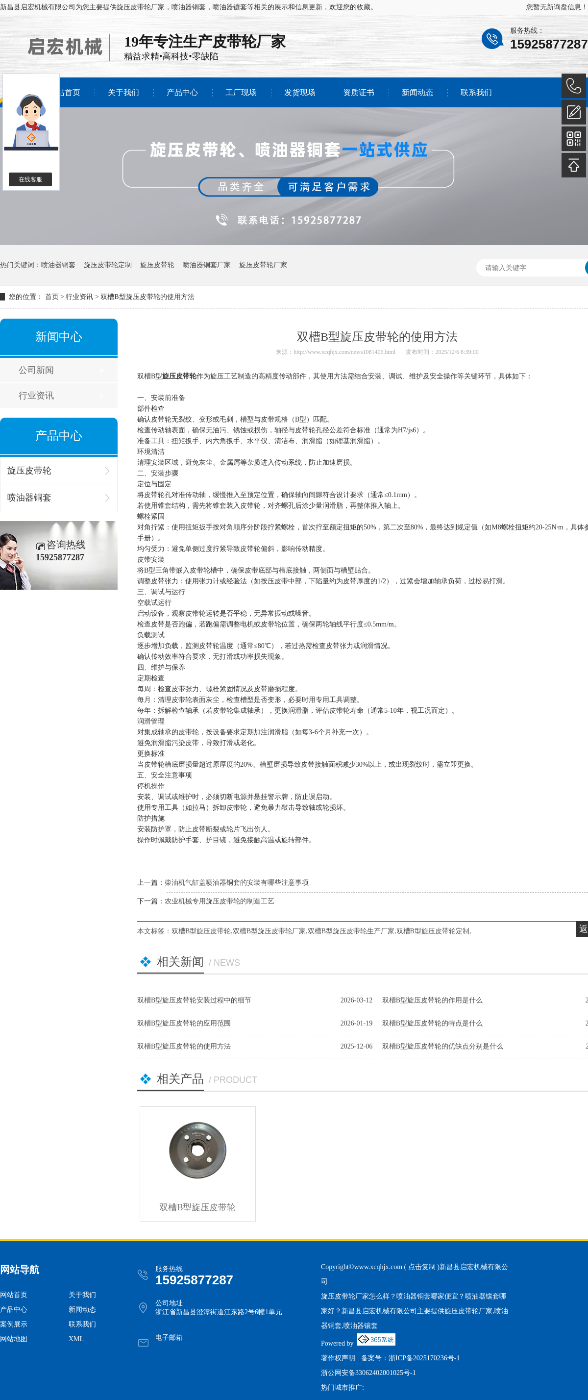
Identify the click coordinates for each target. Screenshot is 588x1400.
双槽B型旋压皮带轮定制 (432, 931)
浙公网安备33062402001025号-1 (368, 1372)
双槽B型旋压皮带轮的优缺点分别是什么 (442, 1046)
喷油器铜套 (58, 265)
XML (76, 1339)
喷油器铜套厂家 (207, 265)
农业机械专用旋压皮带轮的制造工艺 (219, 901)
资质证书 (358, 92)
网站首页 (64, 92)
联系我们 (476, 92)
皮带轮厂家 (249, 41)
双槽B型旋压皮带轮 (201, 931)
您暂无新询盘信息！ (557, 7)
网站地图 (13, 1339)
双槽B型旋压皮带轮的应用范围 (184, 1023)
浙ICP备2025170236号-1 (424, 1358)
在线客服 (30, 179)
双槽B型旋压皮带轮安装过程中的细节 (194, 1000)
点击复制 (422, 1267)
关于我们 (123, 92)
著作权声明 (338, 1358)
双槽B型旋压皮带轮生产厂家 (351, 931)
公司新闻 (36, 370)
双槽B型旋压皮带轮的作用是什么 (432, 1000)
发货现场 (300, 92)
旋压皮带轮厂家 (141, 7)
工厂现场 (241, 92)
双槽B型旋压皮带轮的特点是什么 (432, 1023)
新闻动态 (417, 92)
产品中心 (182, 92)
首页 (52, 296)
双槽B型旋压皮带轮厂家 (269, 931)
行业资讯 (79, 296)
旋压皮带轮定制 (108, 265)
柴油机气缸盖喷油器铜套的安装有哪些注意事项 (237, 882)
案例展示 (13, 1324)
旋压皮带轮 (157, 265)
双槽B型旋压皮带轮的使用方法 (147, 296)
